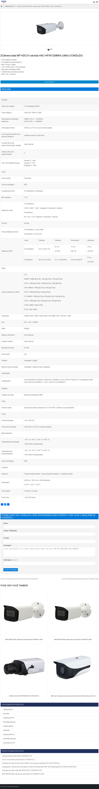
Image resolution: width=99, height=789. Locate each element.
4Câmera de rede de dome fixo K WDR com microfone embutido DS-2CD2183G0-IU (31, 763)
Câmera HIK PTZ (9, 734)
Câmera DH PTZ (8, 718)
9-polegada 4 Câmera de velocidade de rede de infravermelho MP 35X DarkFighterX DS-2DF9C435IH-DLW (39, 767)
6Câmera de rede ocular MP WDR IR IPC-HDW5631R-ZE (22, 770)
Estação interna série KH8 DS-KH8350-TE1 (17, 756)
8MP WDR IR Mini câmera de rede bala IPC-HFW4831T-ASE (80, 579)
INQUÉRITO (49, 82)
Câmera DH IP (9, 6)
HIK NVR (6, 730)
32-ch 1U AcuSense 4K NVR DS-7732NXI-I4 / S (18, 759)
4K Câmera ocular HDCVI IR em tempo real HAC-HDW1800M (19, 579)
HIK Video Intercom (9, 738)
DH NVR (6, 713)
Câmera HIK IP (8, 726)
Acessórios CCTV (9, 743)
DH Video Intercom (9, 722)
